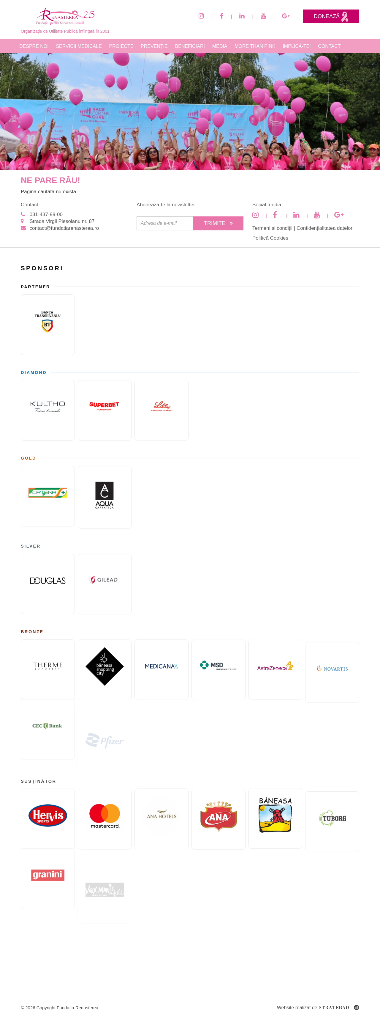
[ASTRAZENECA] (275, 661)
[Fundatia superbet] (105, 413)
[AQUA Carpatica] (105, 500)
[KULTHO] (48, 408)
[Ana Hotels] (161, 816)
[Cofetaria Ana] (218, 823)
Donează (331, 17)
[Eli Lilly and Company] (161, 407)
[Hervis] (48, 817)
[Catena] (48, 494)
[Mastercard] (105, 821)
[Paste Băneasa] (275, 811)
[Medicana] (161, 667)
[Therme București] (48, 668)
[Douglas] (48, 582)
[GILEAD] (105, 586)
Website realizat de (318, 1008)
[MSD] (218, 673)
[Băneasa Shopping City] (105, 672)
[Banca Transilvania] (48, 324)
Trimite (218, 223)
